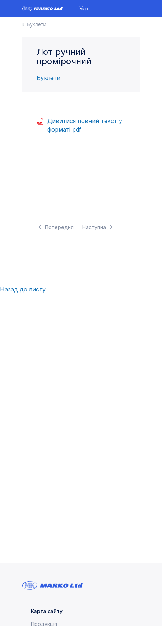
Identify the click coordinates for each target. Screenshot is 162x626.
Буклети (48, 77)
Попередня (59, 227)
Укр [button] (83, 8)
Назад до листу (23, 289)
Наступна (94, 227)
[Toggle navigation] (137, 8)
